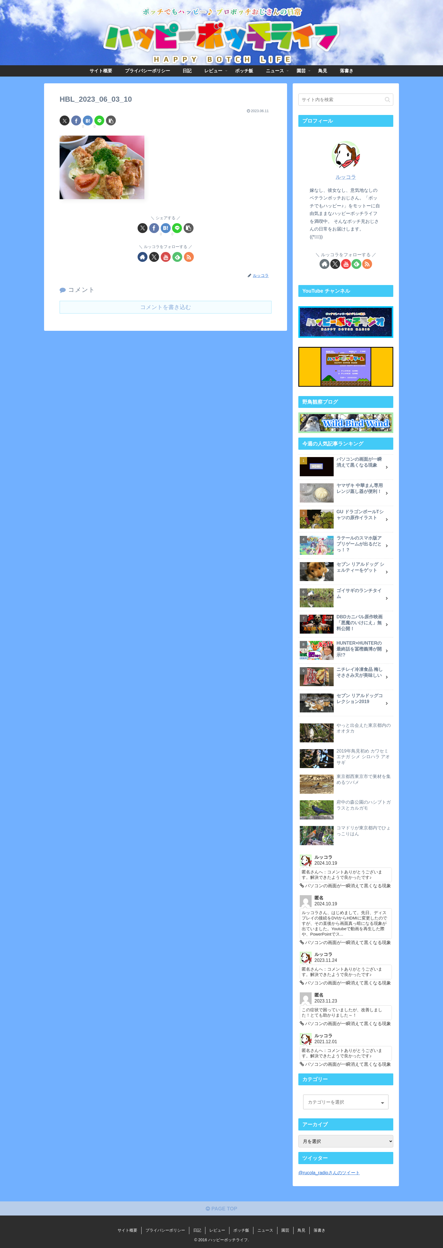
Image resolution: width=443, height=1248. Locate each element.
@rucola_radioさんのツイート (329, 1172)
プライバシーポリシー (165, 1230)
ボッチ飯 (241, 1230)
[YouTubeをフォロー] (166, 257)
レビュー (217, 1230)
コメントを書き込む (165, 307)
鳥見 (301, 1230)
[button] (111, 120)
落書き (319, 1230)
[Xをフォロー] (154, 257)
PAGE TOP (221, 1209)
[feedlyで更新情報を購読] (177, 257)
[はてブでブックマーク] (88, 120)
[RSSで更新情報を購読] (189, 257)
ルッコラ (346, 177)
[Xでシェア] (65, 120)
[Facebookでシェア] (76, 120)
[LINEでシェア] (99, 120)
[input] (345, 100)
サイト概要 (127, 1230)
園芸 (285, 1230)
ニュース (265, 1230)
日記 (197, 1230)
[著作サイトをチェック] (142, 257)
